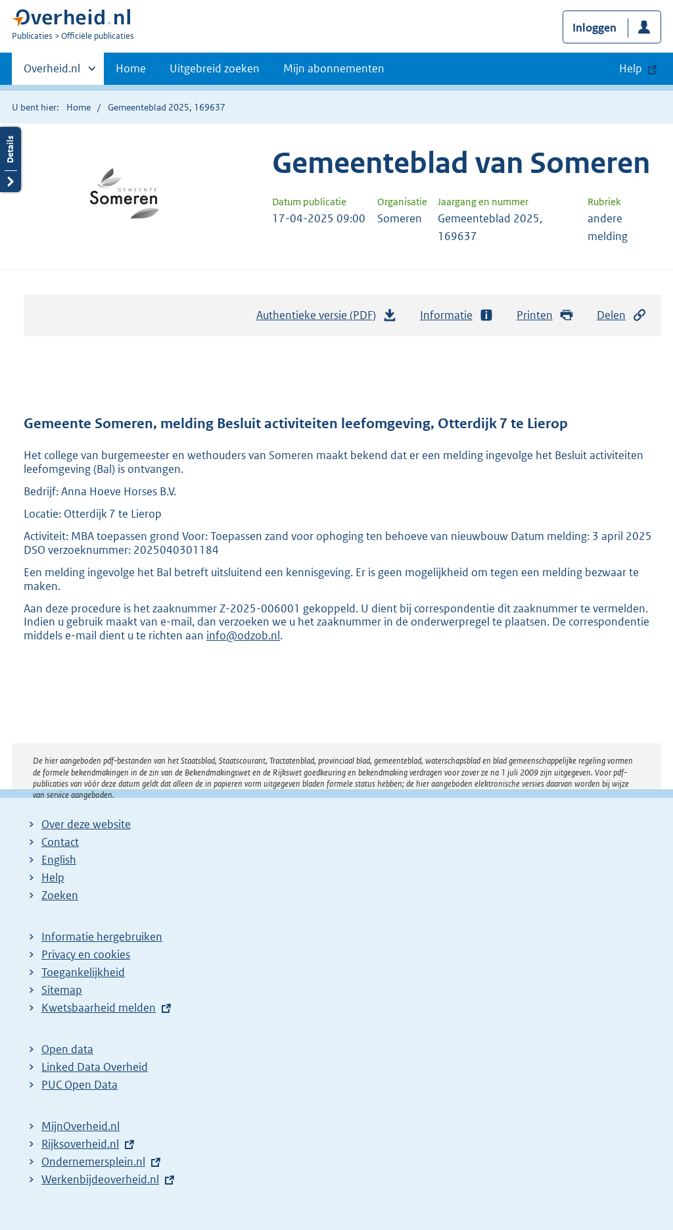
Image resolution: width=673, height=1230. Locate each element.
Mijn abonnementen (333, 68)
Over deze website (86, 824)
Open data (67, 1049)
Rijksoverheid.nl (80, 1144)
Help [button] (630, 68)
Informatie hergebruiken (101, 936)
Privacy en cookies (85, 954)
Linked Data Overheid (94, 1067)
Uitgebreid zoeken (215, 68)
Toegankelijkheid (83, 972)
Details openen (10, 159)
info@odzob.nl (243, 635)
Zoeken (59, 895)
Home (131, 68)
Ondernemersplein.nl (93, 1161)
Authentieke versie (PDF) (326, 318)
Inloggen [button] (594, 27)
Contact (60, 842)
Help (52, 877)
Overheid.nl (52, 72)
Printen (545, 315)
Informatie (457, 315)
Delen (622, 315)
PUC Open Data (79, 1084)
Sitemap (61, 990)
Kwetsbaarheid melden (98, 1007)
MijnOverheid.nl (80, 1126)
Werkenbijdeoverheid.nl (100, 1179)
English (58, 859)
